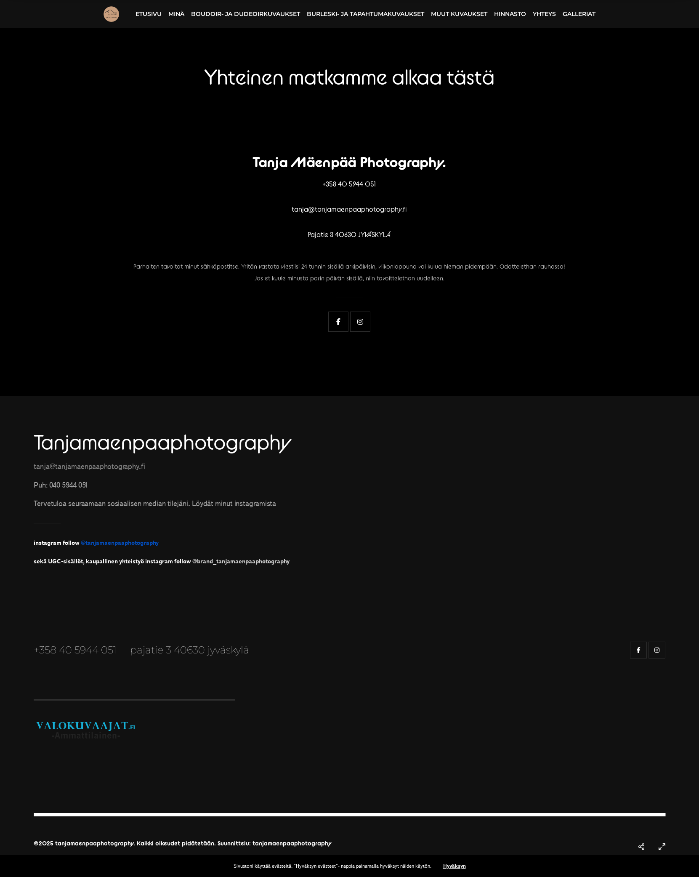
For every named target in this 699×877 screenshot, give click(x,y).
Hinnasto (510, 14)
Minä (176, 14)
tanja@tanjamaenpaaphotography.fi (349, 209)
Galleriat (579, 14)
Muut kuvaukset (459, 14)
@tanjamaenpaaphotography (120, 542)
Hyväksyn (454, 866)
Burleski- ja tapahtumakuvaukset (365, 14)
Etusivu (149, 14)
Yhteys (544, 14)
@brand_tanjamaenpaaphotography (241, 561)
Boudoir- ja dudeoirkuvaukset (245, 14)
